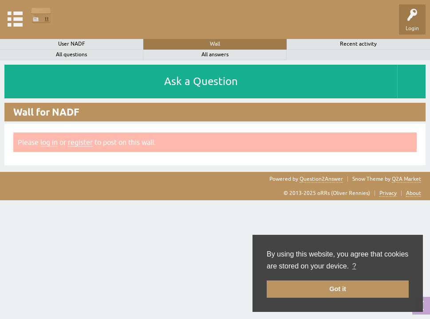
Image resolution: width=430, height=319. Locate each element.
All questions (71, 54)
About (413, 193)
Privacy (388, 193)
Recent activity (358, 44)
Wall (215, 44)
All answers (215, 54)
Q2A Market (406, 179)
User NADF (71, 44)
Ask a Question (201, 81)
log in (49, 142)
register (80, 142)
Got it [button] (337, 288)
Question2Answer (321, 179)
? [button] (354, 266)
